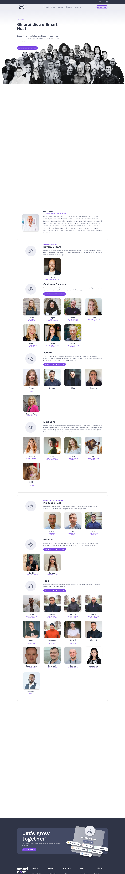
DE (100, 2)
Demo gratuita (102, 7)
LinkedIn (96, 871)
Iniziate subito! (29, 849)
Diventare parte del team (55, 294)
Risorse (60, 7)
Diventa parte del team (27, 48)
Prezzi (53, 7)
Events (49, 871)
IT (107, 2)
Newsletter (20, 2)
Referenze (78, 7)
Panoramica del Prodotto (38, 871)
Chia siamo (66, 871)
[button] (46, 7)
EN (103, 2)
